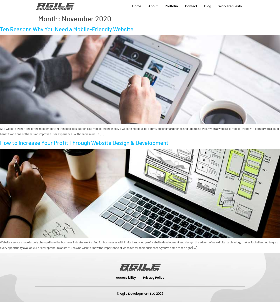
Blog (207, 6)
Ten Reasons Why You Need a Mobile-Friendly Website (66, 29)
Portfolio (171, 6)
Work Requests (230, 6)
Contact (191, 6)
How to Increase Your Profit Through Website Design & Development (84, 142)
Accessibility (126, 278)
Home (136, 6)
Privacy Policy (153, 278)
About (153, 6)
